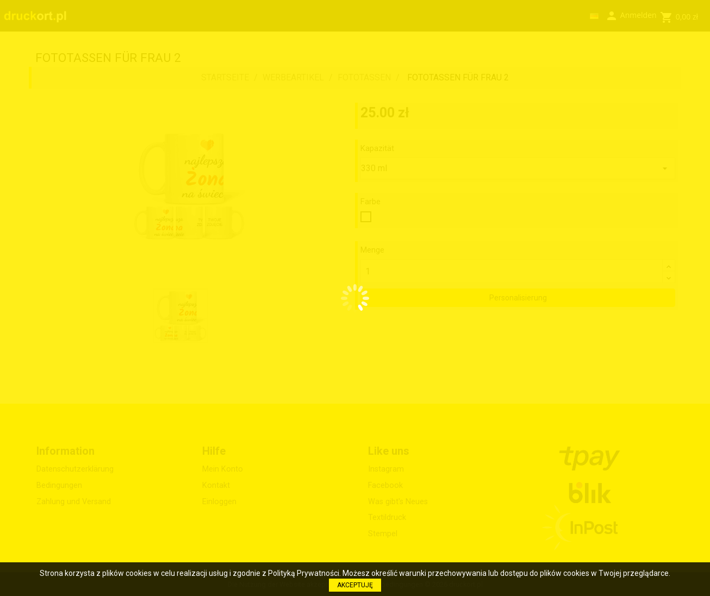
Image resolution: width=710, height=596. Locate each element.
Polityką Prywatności (303, 573)
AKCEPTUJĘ (355, 585)
